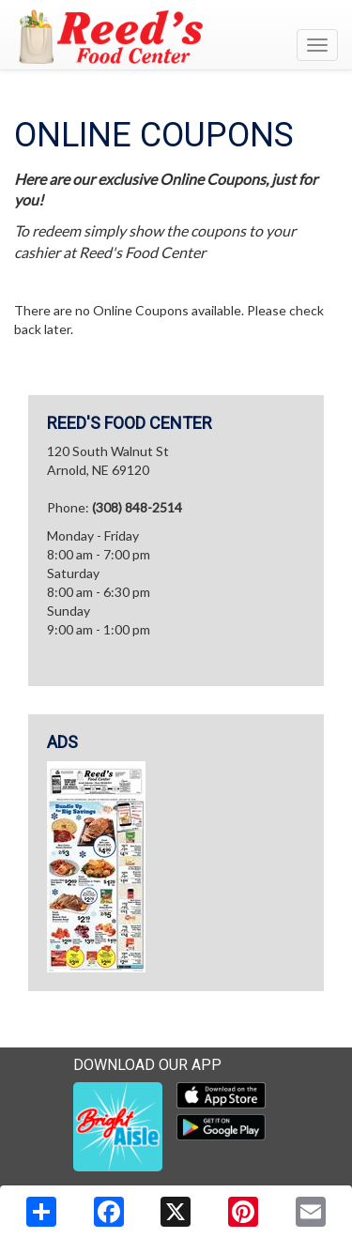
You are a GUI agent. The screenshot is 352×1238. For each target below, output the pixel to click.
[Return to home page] (176, 36)
